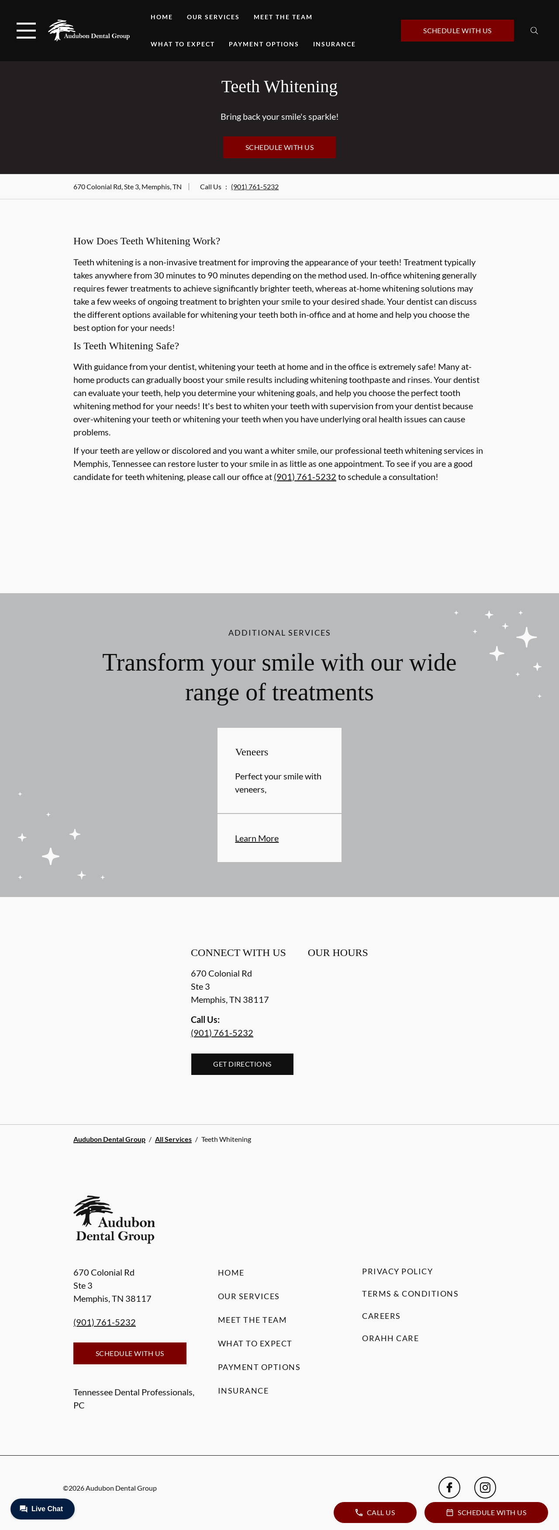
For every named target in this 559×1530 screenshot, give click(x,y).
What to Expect (183, 44)
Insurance (334, 44)
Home (162, 17)
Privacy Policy (397, 1271)
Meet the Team (283, 17)
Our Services (213, 17)
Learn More (257, 838)
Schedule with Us (457, 30)
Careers (381, 1316)
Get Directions (242, 1064)
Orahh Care (390, 1338)
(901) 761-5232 (255, 186)
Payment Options (264, 44)
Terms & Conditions (410, 1293)
